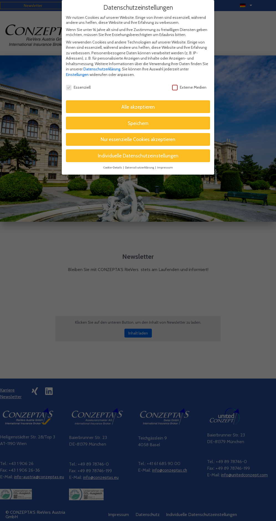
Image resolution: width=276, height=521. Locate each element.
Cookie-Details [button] (112, 160)
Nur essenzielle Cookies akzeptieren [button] (138, 133)
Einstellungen (77, 67)
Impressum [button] (165, 160)
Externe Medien (189, 80)
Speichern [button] (138, 116)
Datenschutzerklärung (101, 62)
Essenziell (78, 80)
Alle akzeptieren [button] (138, 100)
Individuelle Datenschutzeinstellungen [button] (138, 149)
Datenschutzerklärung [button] (140, 160)
